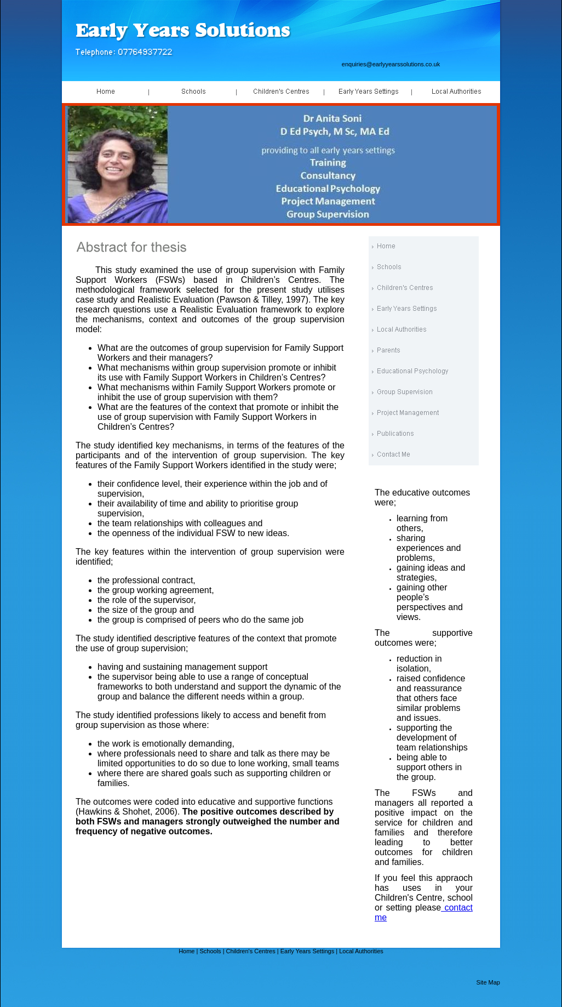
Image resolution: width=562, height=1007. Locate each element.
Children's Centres (251, 951)
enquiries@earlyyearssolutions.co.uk (391, 64)
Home (186, 951)
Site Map (488, 982)
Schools (210, 951)
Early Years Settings (307, 951)
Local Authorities (361, 951)
